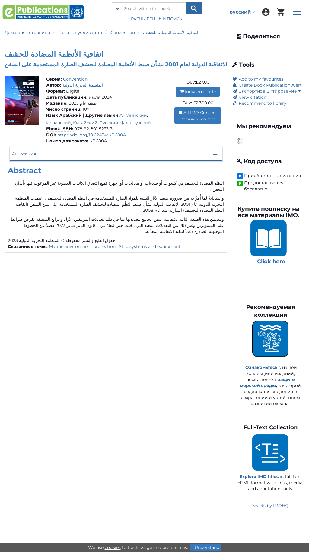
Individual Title (198, 91)
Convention (122, 32)
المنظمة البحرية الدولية (82, 85)
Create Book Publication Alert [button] (267, 85)
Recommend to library (259, 103)
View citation (249, 97)
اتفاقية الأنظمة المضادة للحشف (170, 32)
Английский (133, 115)
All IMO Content (197, 115)
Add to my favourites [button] (257, 79)
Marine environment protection (82, 246)
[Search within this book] (157, 8)
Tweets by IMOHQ (270, 505)
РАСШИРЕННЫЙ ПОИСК (157, 18)
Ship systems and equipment (149, 246)
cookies (113, 547)
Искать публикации (80, 32)
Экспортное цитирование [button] (266, 91)
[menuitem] (265, 12)
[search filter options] (117, 8)
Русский (109, 122)
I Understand (205, 547)
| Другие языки (100, 115)
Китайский (85, 122)
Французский (135, 122)
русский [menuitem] (242, 12)
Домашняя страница (27, 32)
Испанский (58, 122)
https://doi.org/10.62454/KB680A (91, 135)
